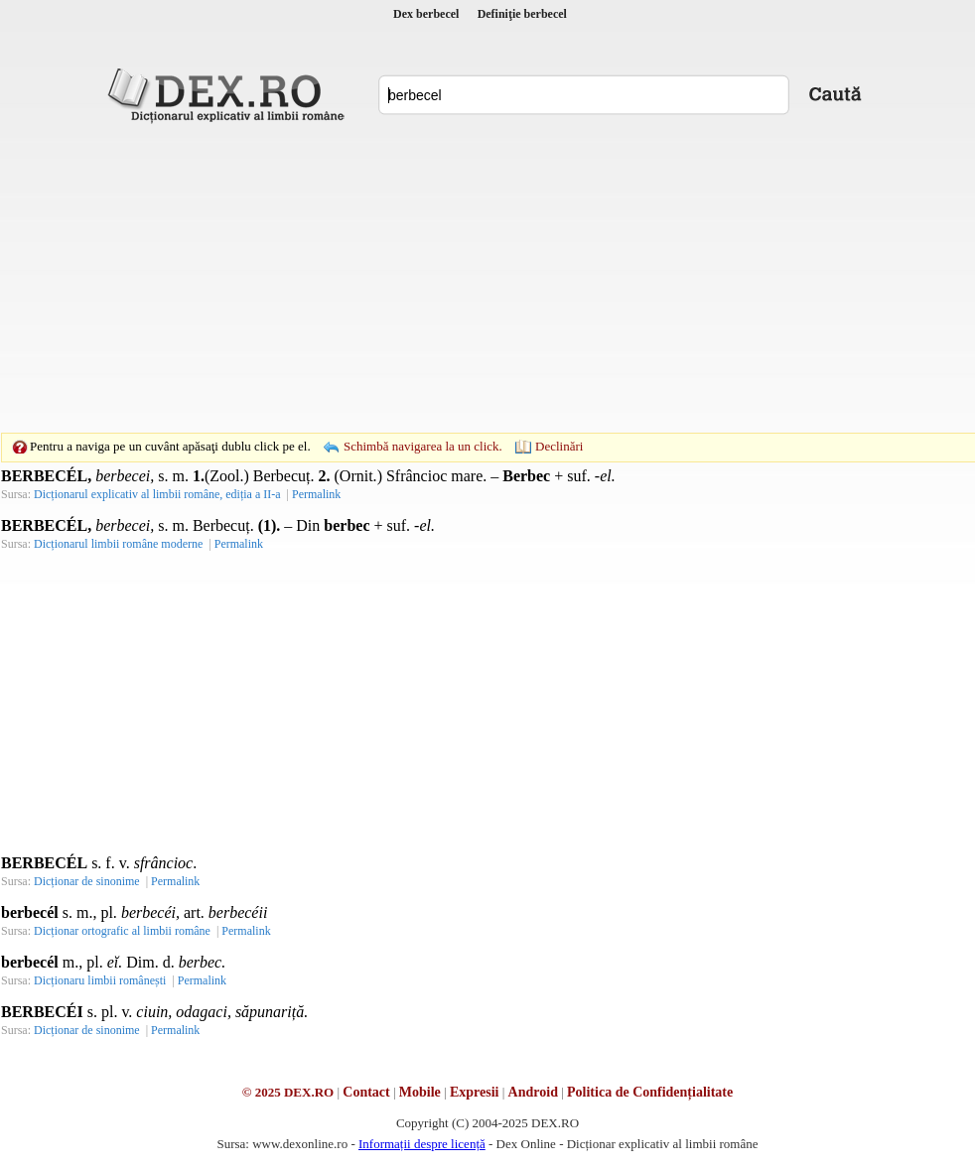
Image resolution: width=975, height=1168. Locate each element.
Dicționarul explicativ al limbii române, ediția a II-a (157, 494)
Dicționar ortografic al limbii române (122, 931)
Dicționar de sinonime (87, 881)
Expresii (474, 1092)
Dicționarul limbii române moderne (118, 544)
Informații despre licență (422, 1143)
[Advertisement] (456, 278)
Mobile (420, 1092)
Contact (366, 1092)
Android (533, 1092)
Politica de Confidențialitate (650, 1092)
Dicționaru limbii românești (100, 980)
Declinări (559, 446)
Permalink (316, 494)
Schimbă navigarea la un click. (423, 446)
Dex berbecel (426, 14)
